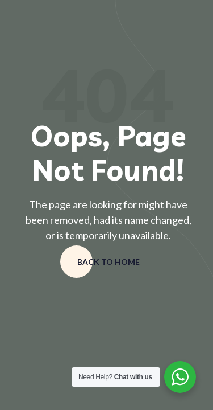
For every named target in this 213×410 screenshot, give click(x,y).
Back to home (108, 261)
